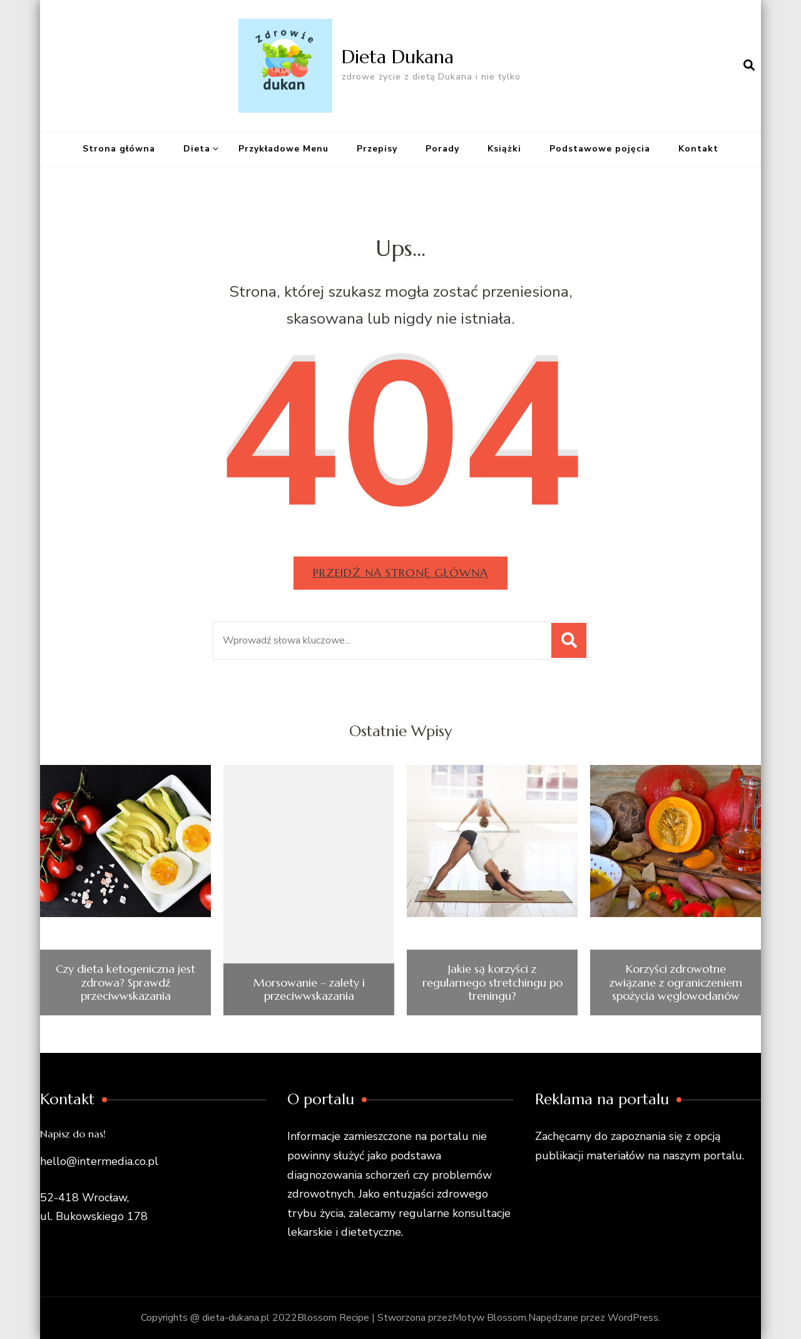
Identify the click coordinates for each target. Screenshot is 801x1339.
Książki (504, 149)
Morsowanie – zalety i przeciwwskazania (309, 989)
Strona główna (119, 149)
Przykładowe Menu (283, 149)
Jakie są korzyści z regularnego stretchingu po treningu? (492, 982)
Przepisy (377, 149)
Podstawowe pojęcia (599, 149)
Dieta (196, 149)
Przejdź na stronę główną (400, 572)
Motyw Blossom (489, 1318)
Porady (442, 149)
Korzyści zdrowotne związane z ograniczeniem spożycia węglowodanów (676, 982)
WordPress (633, 1318)
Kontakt (698, 149)
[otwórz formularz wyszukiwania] (749, 65)
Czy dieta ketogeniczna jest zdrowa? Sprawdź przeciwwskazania (125, 982)
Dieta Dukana (398, 56)
